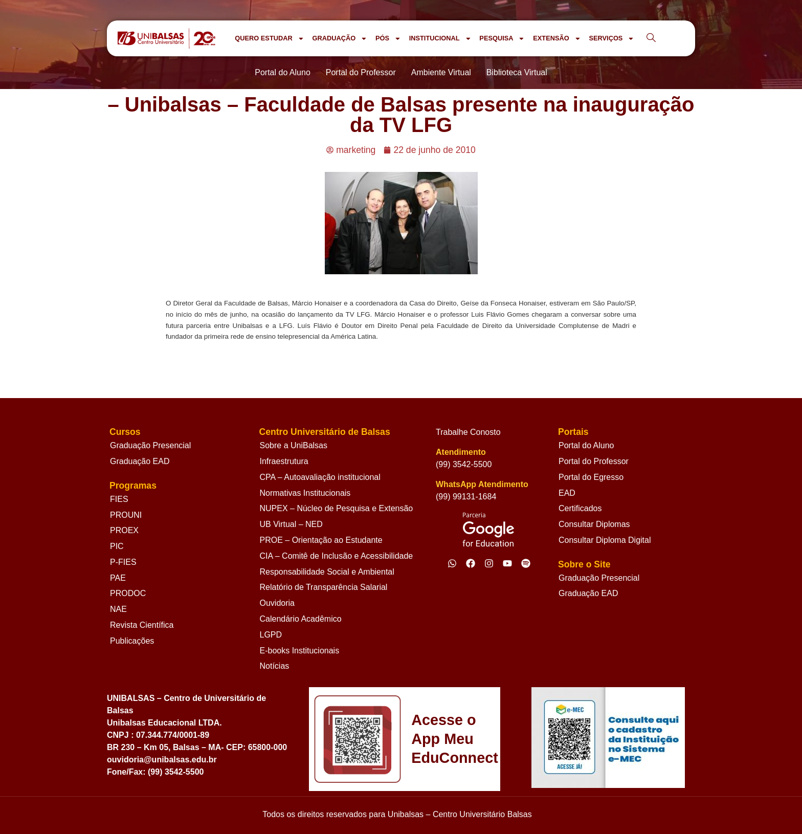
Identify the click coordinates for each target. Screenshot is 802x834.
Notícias (274, 666)
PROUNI (126, 515)
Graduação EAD (140, 461)
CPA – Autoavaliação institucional (320, 477)
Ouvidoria (277, 603)
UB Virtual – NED (291, 524)
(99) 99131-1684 (466, 496)
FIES (119, 499)
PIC (117, 546)
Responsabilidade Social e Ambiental (327, 571)
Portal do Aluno (586, 445)
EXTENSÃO (557, 38)
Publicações (132, 641)
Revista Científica (142, 625)
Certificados (580, 508)
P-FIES (123, 562)
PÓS (388, 38)
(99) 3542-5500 (464, 464)
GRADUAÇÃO (339, 38)
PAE (118, 578)
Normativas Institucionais (305, 493)
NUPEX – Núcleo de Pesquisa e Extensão (336, 508)
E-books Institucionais (300, 650)
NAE (118, 609)
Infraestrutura (284, 461)
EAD (567, 493)
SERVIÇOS (611, 38)
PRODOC (128, 593)
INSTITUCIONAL (440, 38)
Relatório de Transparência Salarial (324, 587)
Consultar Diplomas (594, 524)
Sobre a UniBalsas (294, 445)
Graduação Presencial (150, 445)
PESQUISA (502, 38)
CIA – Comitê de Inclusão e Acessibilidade (336, 556)
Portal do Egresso (591, 477)
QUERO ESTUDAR (269, 38)
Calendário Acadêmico (301, 618)
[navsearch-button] (651, 38)
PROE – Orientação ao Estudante (321, 540)
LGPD (271, 634)
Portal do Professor (594, 461)
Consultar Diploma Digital (605, 540)
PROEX (124, 530)
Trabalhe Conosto (468, 432)
